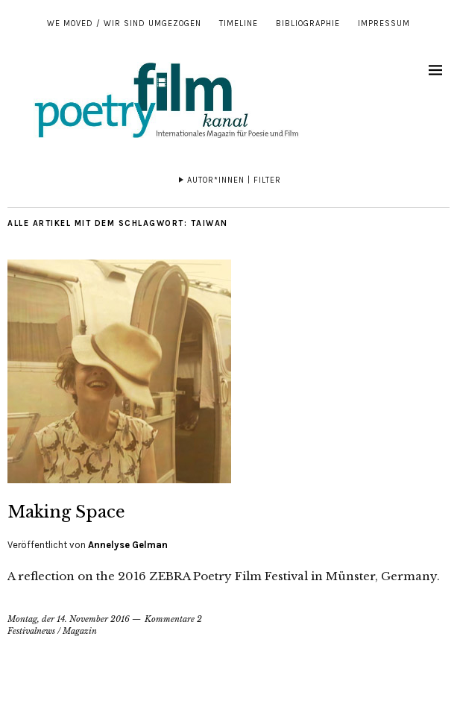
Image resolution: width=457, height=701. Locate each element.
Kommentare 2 (173, 619)
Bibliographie (308, 23)
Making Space (66, 512)
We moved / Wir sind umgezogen (124, 23)
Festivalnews (31, 631)
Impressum (384, 23)
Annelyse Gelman (128, 544)
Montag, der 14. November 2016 (68, 619)
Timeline (238, 23)
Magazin (80, 631)
